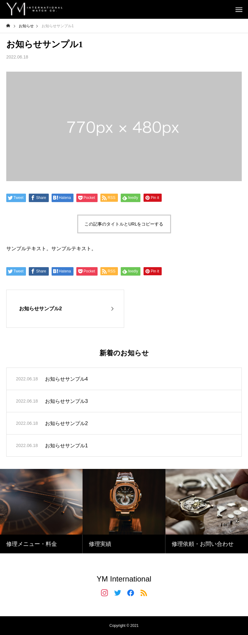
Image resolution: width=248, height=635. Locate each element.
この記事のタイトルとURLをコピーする (123, 223)
